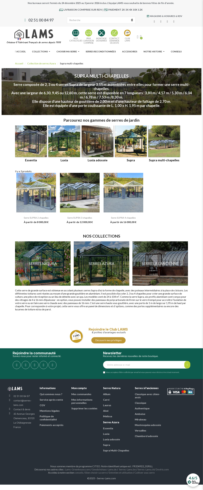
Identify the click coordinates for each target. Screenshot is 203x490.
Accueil (19, 63)
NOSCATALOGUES (75, 39)
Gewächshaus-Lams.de (104, 471)
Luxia (64, 162)
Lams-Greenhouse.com (77, 471)
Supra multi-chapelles (164, 162)
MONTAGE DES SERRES (101, 39)
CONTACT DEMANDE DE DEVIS (114, 40)
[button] (108, 342)
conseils (79, 474)
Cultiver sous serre (144, 474)
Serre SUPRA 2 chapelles (36, 219)
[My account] (137, 37)
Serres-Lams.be (127, 471)
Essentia (31, 162)
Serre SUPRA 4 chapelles (123, 219)
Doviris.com (162, 471)
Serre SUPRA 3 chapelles (79, 219)
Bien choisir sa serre (96, 474)
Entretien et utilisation (121, 474)
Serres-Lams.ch (146, 471)
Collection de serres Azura (41, 63)
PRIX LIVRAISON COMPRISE (88, 40)
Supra (131, 162)
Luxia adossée (98, 162)
